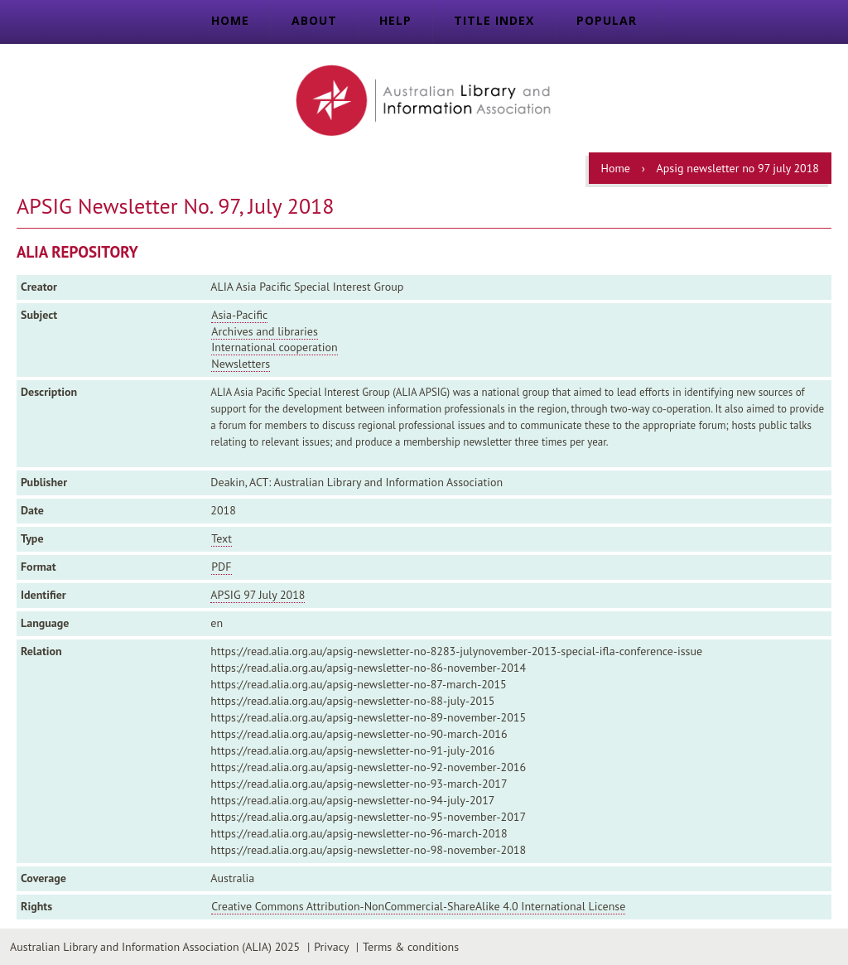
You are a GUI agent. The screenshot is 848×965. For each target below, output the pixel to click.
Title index (494, 20)
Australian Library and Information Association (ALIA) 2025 (155, 946)
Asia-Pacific (239, 314)
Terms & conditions (411, 946)
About (314, 20)
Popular (606, 20)
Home (230, 20)
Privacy (331, 946)
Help (395, 20)
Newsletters (240, 363)
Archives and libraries (264, 331)
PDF (221, 566)
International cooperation (274, 347)
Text (221, 538)
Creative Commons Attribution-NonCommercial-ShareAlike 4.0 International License (418, 906)
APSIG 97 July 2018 (257, 594)
